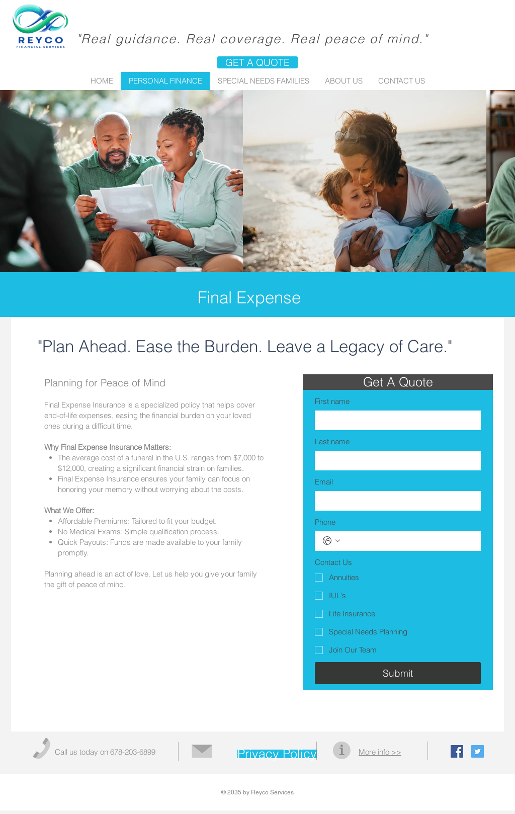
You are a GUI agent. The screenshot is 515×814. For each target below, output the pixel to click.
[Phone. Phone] (407, 541)
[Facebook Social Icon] (457, 751)
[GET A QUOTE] (257, 62)
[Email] (394, 501)
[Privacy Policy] (277, 754)
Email (324, 481)
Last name (332, 441)
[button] (398, 382)
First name (332, 401)
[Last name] (394, 460)
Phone (325, 522)
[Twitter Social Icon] (477, 751)
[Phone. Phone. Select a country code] (331, 541)
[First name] (394, 420)
